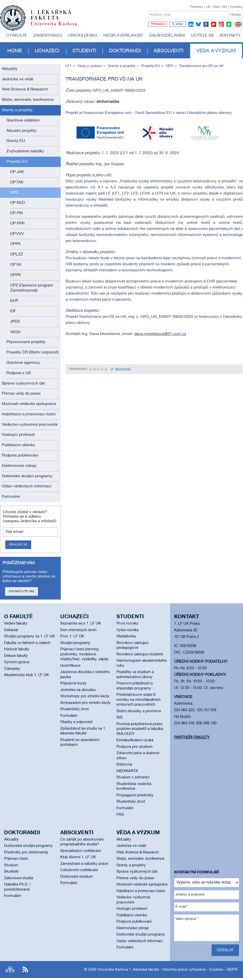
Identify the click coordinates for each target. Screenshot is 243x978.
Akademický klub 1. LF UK (26, 675)
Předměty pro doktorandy (26, 852)
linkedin (190, 24)
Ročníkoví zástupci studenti (139, 654)
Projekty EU (17, 161)
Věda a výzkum (216, 51)
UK (208, 7)
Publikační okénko (18, 445)
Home (14, 51)
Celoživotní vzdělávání (79, 870)
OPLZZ (16, 254)
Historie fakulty (16, 649)
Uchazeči (47, 51)
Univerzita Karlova (58, 26)
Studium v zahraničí (132, 777)
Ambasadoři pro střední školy (85, 703)
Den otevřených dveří (78, 630)
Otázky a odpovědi (76, 722)
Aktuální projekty (21, 131)
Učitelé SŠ (202, 35)
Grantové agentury (23, 363)
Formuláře (11, 496)
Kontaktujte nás (21, 591)
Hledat (235, 14)
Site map (10, 969)
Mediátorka (126, 636)
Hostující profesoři (18, 435)
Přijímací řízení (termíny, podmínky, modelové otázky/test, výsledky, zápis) (84, 654)
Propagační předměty (134, 795)
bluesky (198, 24)
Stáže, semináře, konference (28, 100)
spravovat (123, 369)
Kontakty (236, 7)
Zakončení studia (18, 878)
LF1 (69, 66)
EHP (14, 301)
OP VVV (17, 234)
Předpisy (196, 7)
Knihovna (124, 764)
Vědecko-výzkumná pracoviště (30, 424)
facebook (206, 24)
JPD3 (15, 321)
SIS (224, 7)
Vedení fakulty (15, 623)
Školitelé (11, 871)
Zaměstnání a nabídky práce (84, 864)
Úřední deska (82, 35)
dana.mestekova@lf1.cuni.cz (160, 334)
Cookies (216, 969)
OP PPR (17, 223)
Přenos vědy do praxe (21, 393)
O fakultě (16, 35)
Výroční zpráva (16, 662)
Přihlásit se (18, 544)
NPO (14, 192)
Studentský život (74, 709)
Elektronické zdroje (19, 466)
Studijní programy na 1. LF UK (29, 636)
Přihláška (157, 24)
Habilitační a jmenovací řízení (29, 414)
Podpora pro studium (134, 747)
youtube (213, 24)
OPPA (15, 244)
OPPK (15, 275)
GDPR (232, 969)
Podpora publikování (20, 455)
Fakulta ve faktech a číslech (27, 643)
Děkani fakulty (16, 656)
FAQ (120, 814)
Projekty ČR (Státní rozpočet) (32, 352)
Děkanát (11, 630)
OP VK (16, 265)
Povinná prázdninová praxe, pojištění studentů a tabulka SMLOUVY (139, 729)
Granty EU (15, 141)
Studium (11, 865)
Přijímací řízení (16, 859)
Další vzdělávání (167, 35)
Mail (216, 7)
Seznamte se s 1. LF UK (80, 623)
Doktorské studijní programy (27, 476)
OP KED (17, 203)
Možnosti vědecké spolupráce (29, 404)
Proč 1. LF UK (72, 636)
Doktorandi (125, 51)
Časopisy (12, 669)
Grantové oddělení (23, 120)
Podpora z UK (18, 373)
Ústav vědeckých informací (26, 486)
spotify (228, 24)
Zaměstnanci (47, 35)
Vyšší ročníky (127, 630)
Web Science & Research (25, 89)
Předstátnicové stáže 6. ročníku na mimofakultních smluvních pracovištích (138, 699)
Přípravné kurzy (73, 683)
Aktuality (9, 69)
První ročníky (127, 623)
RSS (25, 969)
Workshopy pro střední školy (84, 696)
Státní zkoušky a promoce (138, 711)
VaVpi (15, 332)
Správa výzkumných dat (23, 383)
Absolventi (169, 51)
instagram (221, 24)
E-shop (177, 24)
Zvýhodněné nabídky (25, 151)
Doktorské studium (76, 876)
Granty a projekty (17, 110)
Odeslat (225, 950)
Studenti (84, 51)
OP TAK (17, 182)
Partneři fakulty (192, 737)
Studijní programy (75, 643)
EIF (13, 311)
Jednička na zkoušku (78, 690)
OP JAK (17, 172)
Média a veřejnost (123, 35)
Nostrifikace (70, 665)
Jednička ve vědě (17, 79)
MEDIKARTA (127, 771)
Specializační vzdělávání (80, 851)
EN (237, 27)
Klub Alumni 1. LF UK (78, 857)
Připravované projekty (26, 342)
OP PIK (16, 213)
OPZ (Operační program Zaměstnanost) (31, 288)
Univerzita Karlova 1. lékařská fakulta (128, 969)
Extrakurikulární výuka (134, 740)
